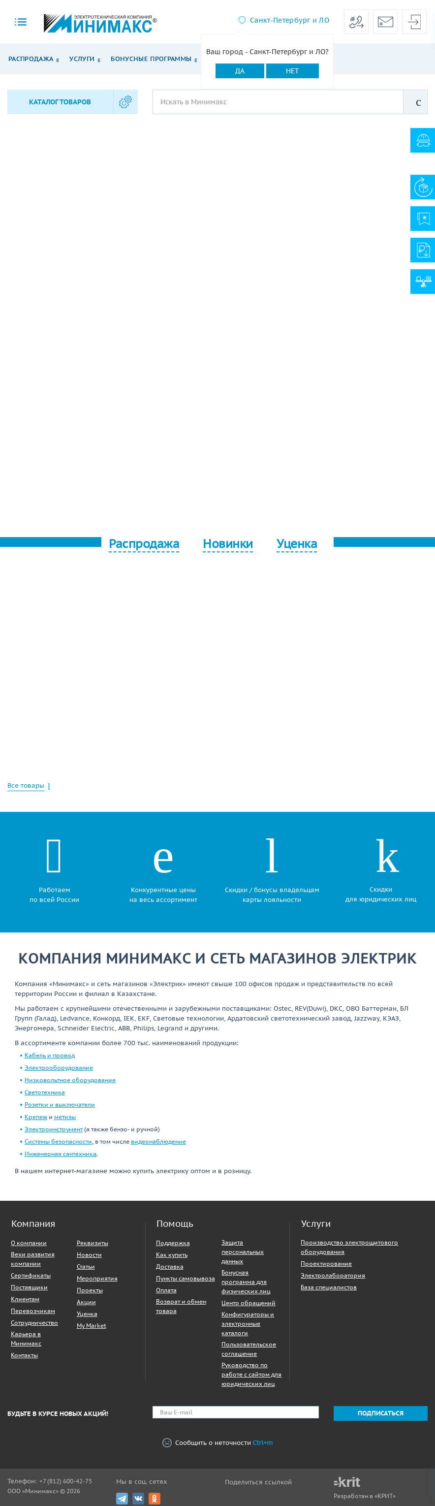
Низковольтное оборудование (70, 1080)
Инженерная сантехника (60, 1153)
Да (240, 70)
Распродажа (30, 59)
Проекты (90, 1290)
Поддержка (173, 1243)
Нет (292, 70)
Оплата (166, 1290)
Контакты (24, 1355)
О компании (29, 1243)
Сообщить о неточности (217, 1443)
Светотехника (45, 1092)
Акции (86, 1302)
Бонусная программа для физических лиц (246, 1282)
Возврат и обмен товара (181, 1306)
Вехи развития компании (33, 1258)
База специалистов (329, 1287)
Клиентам (25, 1299)
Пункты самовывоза (185, 1278)
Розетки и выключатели (60, 1104)
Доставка (170, 1266)
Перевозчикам (33, 1310)
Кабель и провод (50, 1055)
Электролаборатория (333, 1275)
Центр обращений (248, 1303)
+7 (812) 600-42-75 (65, 1481)
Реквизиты (92, 1243)
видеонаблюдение (158, 1141)
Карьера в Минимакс (26, 1338)
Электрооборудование (59, 1067)
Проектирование (326, 1263)
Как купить (171, 1254)
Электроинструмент (54, 1129)
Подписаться (381, 1413)
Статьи (86, 1266)
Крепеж (36, 1117)
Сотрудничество (34, 1322)
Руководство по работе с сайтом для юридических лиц (251, 1374)
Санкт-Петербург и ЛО (289, 20)
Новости (89, 1254)
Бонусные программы (151, 59)
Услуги (81, 59)
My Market (91, 1325)
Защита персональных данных (242, 1252)
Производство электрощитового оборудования (349, 1247)
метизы (65, 1117)
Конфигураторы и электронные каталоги (247, 1324)
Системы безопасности (58, 1141)
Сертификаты (31, 1275)
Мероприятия (97, 1278)
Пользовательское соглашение (248, 1349)
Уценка (87, 1313)
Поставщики (29, 1287)
